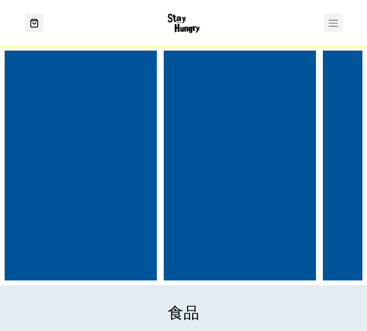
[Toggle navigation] (333, 23)
